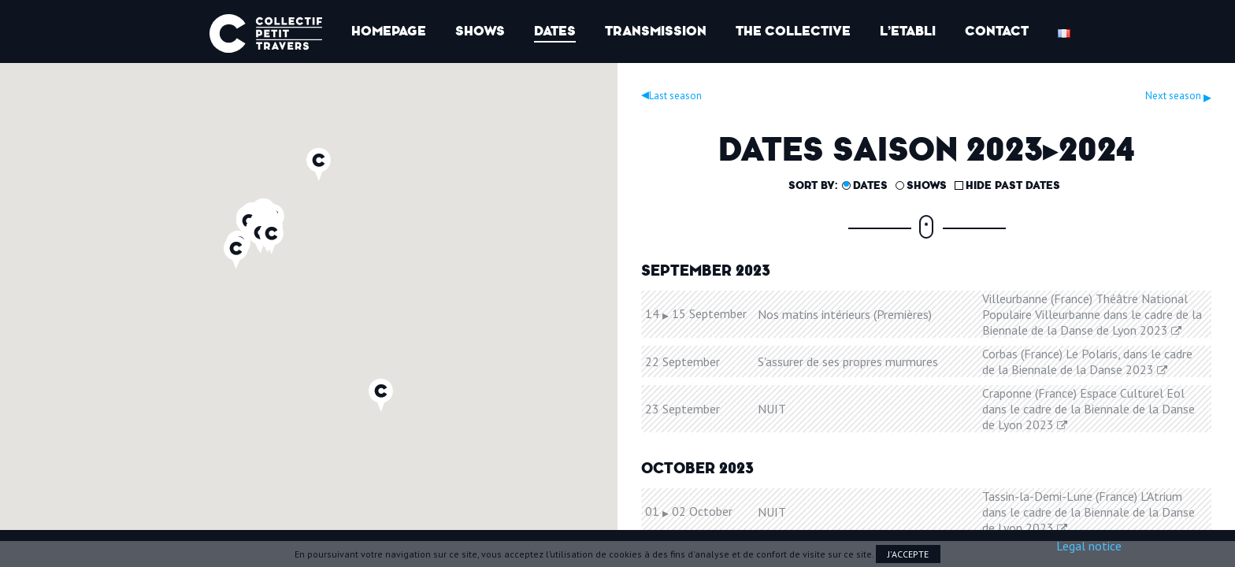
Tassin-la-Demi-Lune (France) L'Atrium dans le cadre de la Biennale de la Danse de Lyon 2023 (1088, 512)
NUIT (772, 409)
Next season (1178, 95)
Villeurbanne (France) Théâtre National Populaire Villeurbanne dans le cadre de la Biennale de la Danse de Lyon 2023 (1092, 314)
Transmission (656, 31)
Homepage (388, 31)
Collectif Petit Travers (266, 33)
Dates (555, 31)
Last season (671, 95)
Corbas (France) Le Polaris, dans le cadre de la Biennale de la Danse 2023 (1087, 361)
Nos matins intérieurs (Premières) (845, 314)
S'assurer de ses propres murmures (848, 361)
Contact (997, 31)
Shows (480, 31)
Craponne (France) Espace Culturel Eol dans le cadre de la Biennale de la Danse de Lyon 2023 (1088, 408)
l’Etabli (908, 31)
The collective (793, 31)
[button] (271, 237)
